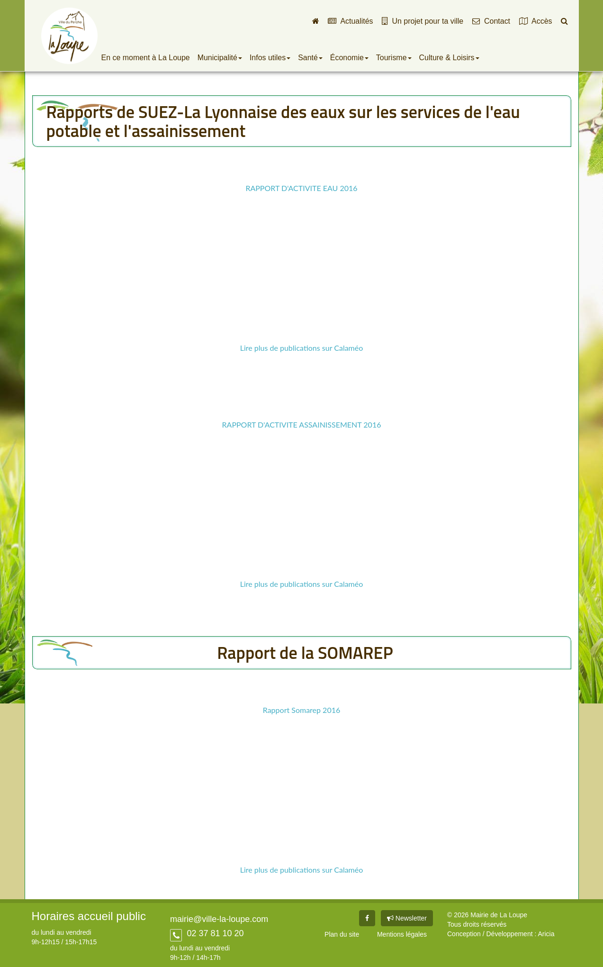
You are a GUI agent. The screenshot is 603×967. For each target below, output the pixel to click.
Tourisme (394, 58)
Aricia (546, 934)
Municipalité (220, 58)
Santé (310, 58)
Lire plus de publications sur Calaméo (301, 347)
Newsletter (407, 918)
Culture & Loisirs (449, 58)
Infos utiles (270, 58)
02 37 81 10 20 (213, 933)
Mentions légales (402, 934)
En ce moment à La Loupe (145, 58)
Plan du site (341, 934)
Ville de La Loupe (69, 35)
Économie (349, 58)
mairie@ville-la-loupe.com (219, 919)
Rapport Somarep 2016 (301, 709)
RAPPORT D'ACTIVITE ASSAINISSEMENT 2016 (301, 424)
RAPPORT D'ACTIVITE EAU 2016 (301, 187)
